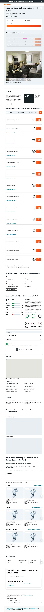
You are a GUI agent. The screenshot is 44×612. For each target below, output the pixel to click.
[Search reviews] (25, 341)
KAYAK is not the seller (24, 607)
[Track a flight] (1, 18)
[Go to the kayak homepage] (7, 4)
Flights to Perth (11, 592)
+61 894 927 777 (9, 14)
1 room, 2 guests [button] (10, 23)
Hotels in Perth (11, 594)
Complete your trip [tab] (11, 585)
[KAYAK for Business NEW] (1, 20)
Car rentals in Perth (27, 592)
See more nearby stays (38, 494)
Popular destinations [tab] (20, 585)
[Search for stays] (1, 10)
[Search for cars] (1, 12)
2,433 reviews (14, 16)
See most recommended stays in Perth (35, 538)
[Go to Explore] (1, 16)
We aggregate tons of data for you (24, 609)
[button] (42, 1)
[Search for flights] (1, 8)
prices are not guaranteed (28, 604)
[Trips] (1, 24)
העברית (32, 1)
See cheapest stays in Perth (37, 516)
